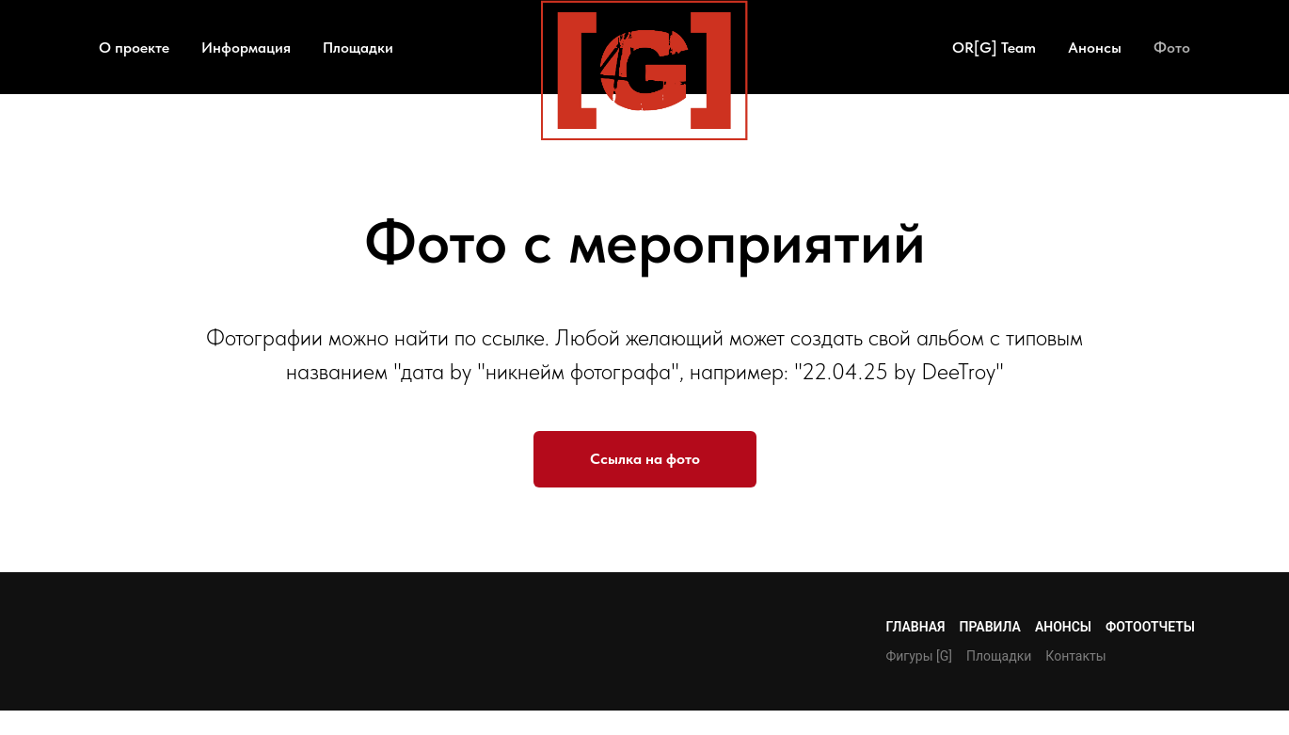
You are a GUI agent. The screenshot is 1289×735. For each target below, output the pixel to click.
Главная (915, 626)
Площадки (358, 47)
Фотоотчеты (1150, 626)
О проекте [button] (134, 47)
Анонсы (1095, 47)
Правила (990, 626)
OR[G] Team (994, 47)
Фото (1172, 47)
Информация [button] (246, 47)
